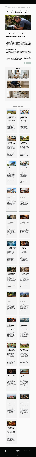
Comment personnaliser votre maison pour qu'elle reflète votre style (24, 402)
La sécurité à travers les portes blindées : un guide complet (12, 248)
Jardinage (18, 451)
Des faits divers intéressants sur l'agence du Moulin (24, 325)
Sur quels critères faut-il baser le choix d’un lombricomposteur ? (24, 196)
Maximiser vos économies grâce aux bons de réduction (24, 117)
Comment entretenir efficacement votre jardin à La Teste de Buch (24, 351)
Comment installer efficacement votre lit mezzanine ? (11, 274)
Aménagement (18, 450)
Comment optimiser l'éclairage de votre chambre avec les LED (24, 222)
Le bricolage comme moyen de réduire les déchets (12, 428)
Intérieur (18, 452)
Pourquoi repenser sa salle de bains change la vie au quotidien (18, 78)
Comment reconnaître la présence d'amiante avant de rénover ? (18, 88)
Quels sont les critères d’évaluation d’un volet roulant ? (11, 325)
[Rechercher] (8, 451)
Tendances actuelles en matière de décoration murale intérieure (18, 98)
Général (9, 6)
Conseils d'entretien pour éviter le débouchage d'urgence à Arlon (11, 402)
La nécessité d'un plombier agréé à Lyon (11, 376)
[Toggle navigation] (2, 2)
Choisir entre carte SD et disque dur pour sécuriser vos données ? (11, 144)
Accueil (6, 6)
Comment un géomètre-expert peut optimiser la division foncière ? (11, 118)
